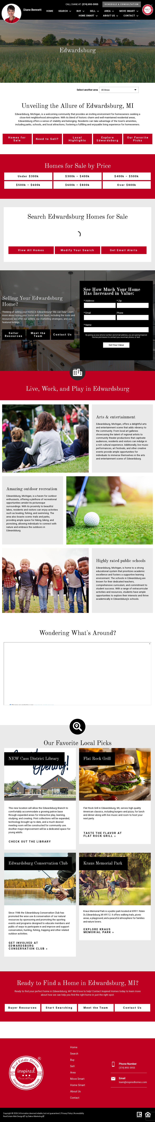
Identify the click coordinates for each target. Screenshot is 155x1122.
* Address (89, 300)
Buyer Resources (22, 1007)
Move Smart (77, 1078)
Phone (120, 313)
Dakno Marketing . (36, 1116)
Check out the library (30, 841)
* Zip (119, 300)
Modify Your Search (77, 250)
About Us (75, 1091)
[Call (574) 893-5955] (82, 4)
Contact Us (132, 1007)
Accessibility (79, 1113)
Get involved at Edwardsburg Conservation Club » (28, 945)
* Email (87, 313)
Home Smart (77, 1085)
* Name (87, 325)
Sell (72, 1066)
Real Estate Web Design (14, 1116)
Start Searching (59, 1007)
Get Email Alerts (124, 250)
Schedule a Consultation (122, 4)
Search (74, 1053)
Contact (74, 1097)
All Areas (105, 90)
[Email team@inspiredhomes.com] (129, 1080)
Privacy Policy (66, 1113)
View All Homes (31, 250)
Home (49, 11)
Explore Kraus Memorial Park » (99, 931)
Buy (72, 1059)
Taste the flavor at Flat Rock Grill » (103, 834)
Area (73, 1072)
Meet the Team (96, 1007)
